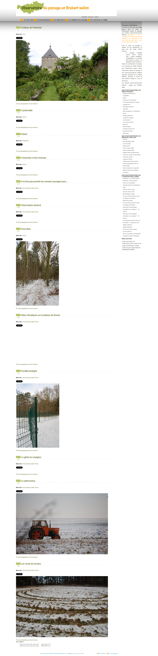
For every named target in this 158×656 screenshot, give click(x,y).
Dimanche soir (126, 145)
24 (18, 29)
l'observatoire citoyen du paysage (131, 70)
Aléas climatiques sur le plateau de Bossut (40, 315)
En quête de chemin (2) (128, 128)
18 (18, 373)
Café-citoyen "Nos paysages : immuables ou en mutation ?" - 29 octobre (131, 209)
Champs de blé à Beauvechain (130, 161)
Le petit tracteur (28, 480)
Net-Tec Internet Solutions (56, 653)
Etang (124, 139)
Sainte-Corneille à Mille (128, 150)
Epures (128, 243)
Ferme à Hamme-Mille (128, 148)
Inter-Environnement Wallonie (134, 72)
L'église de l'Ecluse (127, 159)
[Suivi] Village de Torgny (129, 193)
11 (42, 645)
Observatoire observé (31, 205)
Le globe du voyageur (31, 457)
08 (18, 207)
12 (45, 645)
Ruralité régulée (127, 126)
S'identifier (84, 17)
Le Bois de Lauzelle (128, 157)
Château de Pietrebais (31, 27)
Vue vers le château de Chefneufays (132, 233)
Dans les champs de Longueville (131, 168)
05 (18, 159)
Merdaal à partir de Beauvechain (131, 152)
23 (18, 183)
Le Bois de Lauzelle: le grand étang (131, 154)
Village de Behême (127, 224)
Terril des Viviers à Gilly (128, 189)
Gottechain (26, 140)
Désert (24, 134)
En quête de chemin (128, 131)
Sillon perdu (126, 133)
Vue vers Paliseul (127, 231)
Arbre (124, 124)
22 (18, 230)
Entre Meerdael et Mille (128, 141)
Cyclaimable (26, 110)
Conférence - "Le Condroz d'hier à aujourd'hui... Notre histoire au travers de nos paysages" (131, 180)
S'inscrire (90, 17)
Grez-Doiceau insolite (28, 188)
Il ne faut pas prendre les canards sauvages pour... (44, 181)
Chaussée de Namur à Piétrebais (131, 235)
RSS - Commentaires (113, 653)
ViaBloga (70, 653)
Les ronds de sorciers (31, 563)
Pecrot (24, 164)
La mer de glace (127, 143)
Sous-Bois (26, 229)
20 (18, 136)
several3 (46, 653)
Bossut (24, 117)
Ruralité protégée (29, 371)
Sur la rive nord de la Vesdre (130, 229)
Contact (96, 17)
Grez (24, 34)
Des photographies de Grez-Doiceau (28, 103)
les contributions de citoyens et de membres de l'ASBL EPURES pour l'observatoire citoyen (132, 66)
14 (18, 565)
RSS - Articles (102, 653)
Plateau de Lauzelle (128, 200)
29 (18, 112)
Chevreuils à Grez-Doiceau (33, 157)
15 (18, 482)
